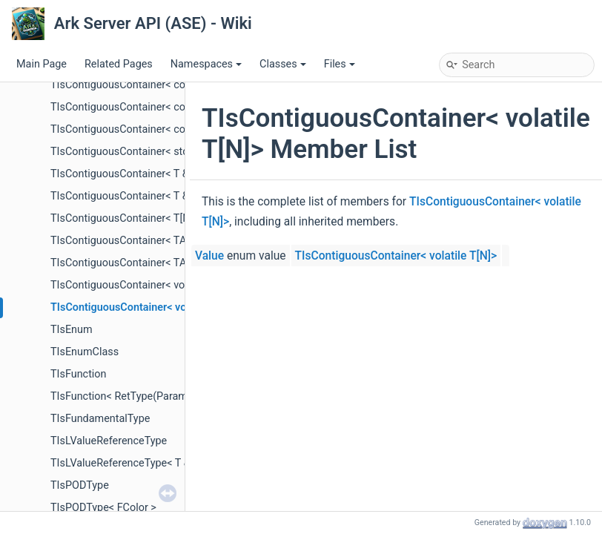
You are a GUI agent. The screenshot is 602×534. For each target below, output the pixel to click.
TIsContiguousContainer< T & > (123, 174)
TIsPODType (79, 485)
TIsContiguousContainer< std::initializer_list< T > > (168, 151)
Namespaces (206, 64)
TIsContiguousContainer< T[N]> (124, 218)
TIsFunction (78, 374)
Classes (282, 64)
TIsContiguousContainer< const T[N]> (139, 85)
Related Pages (119, 64)
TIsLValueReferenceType (108, 441)
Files (339, 64)
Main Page (41, 64)
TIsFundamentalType (100, 418)
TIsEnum (71, 329)
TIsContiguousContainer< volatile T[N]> (143, 307)
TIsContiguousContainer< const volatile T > (152, 107)
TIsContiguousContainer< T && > (127, 196)
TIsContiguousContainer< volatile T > (137, 285)
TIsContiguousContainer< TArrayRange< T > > (157, 263)
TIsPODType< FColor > (103, 507)
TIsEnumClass (84, 352)
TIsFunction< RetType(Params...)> (130, 396)
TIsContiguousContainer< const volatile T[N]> (157, 129)
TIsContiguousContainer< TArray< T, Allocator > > (165, 240)
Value (209, 256)
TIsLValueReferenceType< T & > (124, 463)
